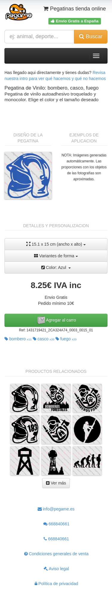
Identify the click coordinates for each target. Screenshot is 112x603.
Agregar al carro (56, 320)
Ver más (56, 483)
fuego (66, 338)
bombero (18, 338)
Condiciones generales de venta (56, 553)
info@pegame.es (56, 509)
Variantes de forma (56, 255)
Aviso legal (56, 568)
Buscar (90, 36)
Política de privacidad (56, 583)
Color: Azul (56, 267)
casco (43, 338)
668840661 (56, 524)
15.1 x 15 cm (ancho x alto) (56, 244)
